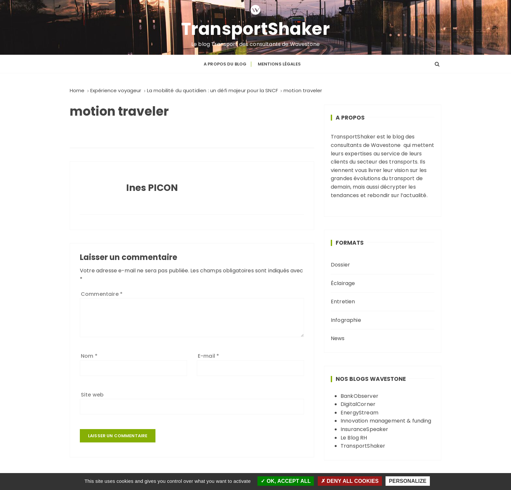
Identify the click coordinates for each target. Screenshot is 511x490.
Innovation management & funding (386, 421)
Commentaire (102, 294)
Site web (92, 394)
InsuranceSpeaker (364, 429)
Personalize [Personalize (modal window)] (407, 481)
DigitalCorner (358, 404)
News (338, 338)
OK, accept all (286, 481)
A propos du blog (225, 64)
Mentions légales (279, 64)
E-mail (208, 356)
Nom (89, 356)
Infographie (346, 320)
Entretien (343, 301)
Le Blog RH (354, 437)
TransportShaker (255, 29)
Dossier (340, 264)
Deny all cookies (350, 481)
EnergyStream (359, 412)
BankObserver (359, 396)
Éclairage (343, 283)
